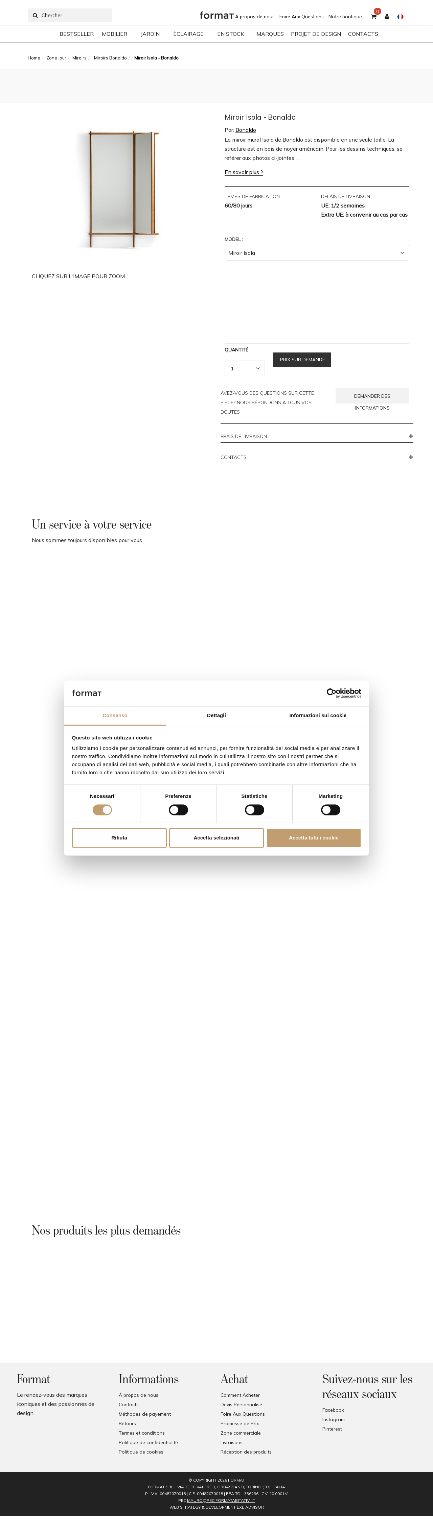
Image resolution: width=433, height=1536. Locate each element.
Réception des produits (246, 1452)
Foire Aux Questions (301, 17)
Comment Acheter (240, 1395)
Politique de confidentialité (148, 1442)
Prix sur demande (302, 360)
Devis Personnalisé (241, 1404)
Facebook (333, 1410)
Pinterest (332, 1429)
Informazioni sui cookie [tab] (318, 715)
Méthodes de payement (145, 1414)
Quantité (236, 350)
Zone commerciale (241, 1433)
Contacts (129, 1404)
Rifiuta (119, 838)
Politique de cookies (141, 1452)
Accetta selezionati (216, 838)
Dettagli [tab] (216, 715)
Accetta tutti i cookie (314, 838)
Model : (234, 239)
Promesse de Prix (240, 1423)
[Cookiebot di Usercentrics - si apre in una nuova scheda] (331, 693)
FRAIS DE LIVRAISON (244, 436)
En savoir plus (242, 172)
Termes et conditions (142, 1433)
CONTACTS (234, 457)
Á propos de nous (255, 17)
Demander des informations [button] (372, 398)
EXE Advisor (250, 1507)
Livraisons (232, 1442)
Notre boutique (345, 17)
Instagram (333, 1419)
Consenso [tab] (114, 715)
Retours (127, 1423)
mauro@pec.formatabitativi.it (221, 1500)
